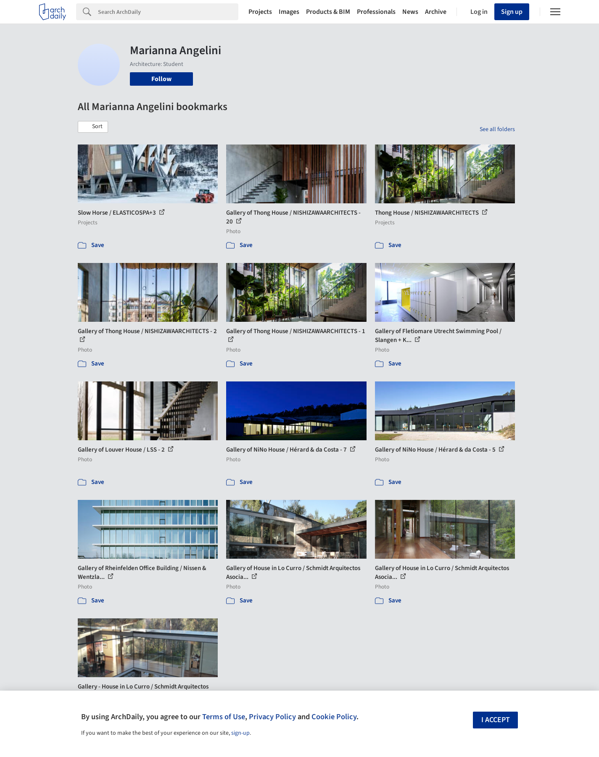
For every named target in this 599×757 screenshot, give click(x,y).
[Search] (168, 11)
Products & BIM (328, 11)
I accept (495, 720)
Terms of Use (223, 716)
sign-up (240, 733)
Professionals (376, 11)
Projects (260, 11)
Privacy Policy (272, 716)
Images (289, 11)
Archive (435, 11)
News (410, 11)
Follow (161, 79)
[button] (93, 127)
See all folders (497, 129)
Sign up (511, 11)
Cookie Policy (333, 716)
